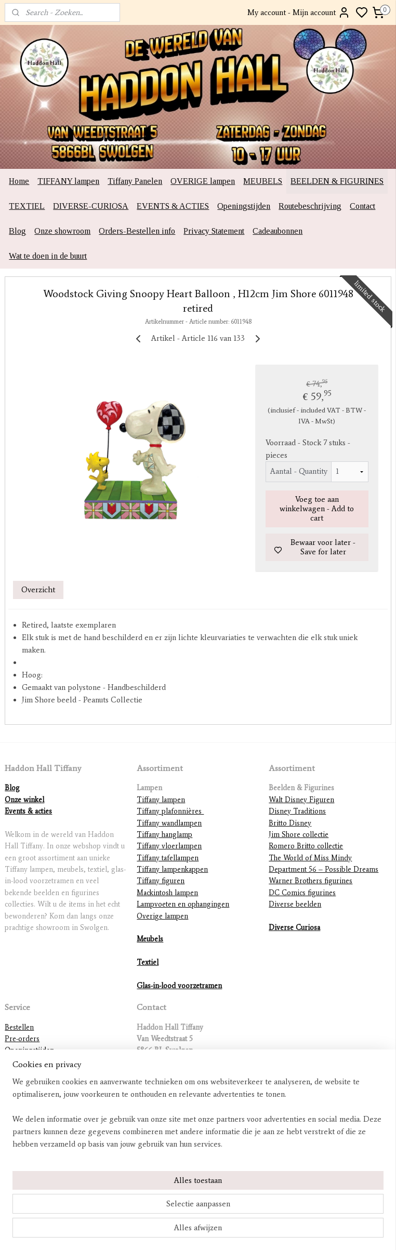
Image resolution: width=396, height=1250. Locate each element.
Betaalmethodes (29, 1097)
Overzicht (38, 589)
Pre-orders (22, 1038)
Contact (362, 206)
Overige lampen (162, 916)
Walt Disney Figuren (301, 799)
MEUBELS (262, 181)
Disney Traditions (297, 811)
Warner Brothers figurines (310, 880)
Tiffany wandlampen (169, 823)
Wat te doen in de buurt (48, 255)
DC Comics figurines (302, 892)
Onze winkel (24, 799)
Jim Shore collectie (298, 834)
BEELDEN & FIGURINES (337, 181)
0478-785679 (157, 1073)
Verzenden (21, 1073)
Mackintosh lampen (167, 892)
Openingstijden (243, 206)
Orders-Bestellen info (137, 231)
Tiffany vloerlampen (169, 846)
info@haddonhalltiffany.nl (177, 1085)
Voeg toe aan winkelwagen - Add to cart (317, 509)
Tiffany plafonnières (170, 811)
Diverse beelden (295, 904)
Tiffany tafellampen (168, 858)
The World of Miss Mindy (310, 858)
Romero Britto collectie (306, 846)
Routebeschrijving (310, 206)
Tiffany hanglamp (164, 834)
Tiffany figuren (160, 880)
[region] (129, 1187)
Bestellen (19, 1027)
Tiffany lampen (161, 799)
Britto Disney (290, 823)
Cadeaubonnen (277, 231)
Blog (17, 231)
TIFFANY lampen (68, 181)
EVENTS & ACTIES (173, 206)
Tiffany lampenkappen (172, 869)
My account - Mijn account (298, 12)
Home (19, 181)
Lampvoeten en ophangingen (183, 904)
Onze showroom (62, 231)
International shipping (40, 1085)
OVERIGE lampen (202, 181)
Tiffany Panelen (135, 181)
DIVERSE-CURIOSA (90, 206)
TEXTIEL (27, 206)
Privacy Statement (213, 231)
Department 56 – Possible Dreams (323, 869)
